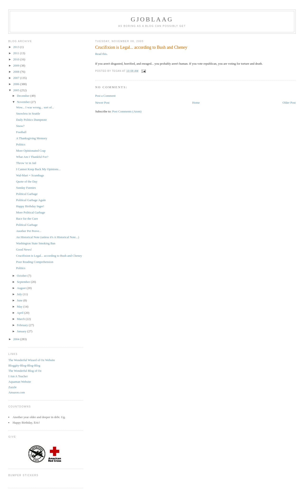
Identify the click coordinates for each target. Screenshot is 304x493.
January (22, 331)
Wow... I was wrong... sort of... (35, 107)
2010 (16, 59)
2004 (16, 339)
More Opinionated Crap (31, 150)
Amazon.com (16, 392)
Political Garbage (27, 194)
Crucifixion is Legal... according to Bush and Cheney (49, 255)
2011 (16, 53)
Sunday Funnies (26, 187)
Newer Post (102, 102)
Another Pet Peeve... (29, 231)
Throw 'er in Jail (26, 163)
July (20, 294)
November (24, 102)
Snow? (20, 126)
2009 (16, 65)
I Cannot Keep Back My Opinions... (38, 169)
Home (196, 102)
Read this (101, 54)
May (20, 306)
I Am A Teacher (18, 376)
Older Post (289, 102)
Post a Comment (105, 95)
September (24, 282)
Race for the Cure (27, 218)
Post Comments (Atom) (127, 111)
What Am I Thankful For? (32, 157)
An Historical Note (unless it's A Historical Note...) (47, 237)
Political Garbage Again (31, 200)
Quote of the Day (27, 181)
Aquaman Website (19, 381)
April (20, 312)
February (23, 325)
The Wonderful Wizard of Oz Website (31, 360)
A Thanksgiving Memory (31, 138)
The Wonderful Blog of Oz (25, 370)
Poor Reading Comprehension (34, 262)
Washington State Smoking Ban (35, 243)
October (22, 275)
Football (21, 132)
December (23, 95)
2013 (16, 47)
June (20, 300)
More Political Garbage (30, 212)
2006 (16, 84)
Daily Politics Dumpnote (31, 119)
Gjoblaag (152, 19)
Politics (20, 144)
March (21, 319)
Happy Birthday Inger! (30, 206)
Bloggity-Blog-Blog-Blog (24, 365)
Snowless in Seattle (28, 113)
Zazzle (12, 387)
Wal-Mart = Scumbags (30, 175)
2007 (16, 78)
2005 (16, 90)
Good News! (24, 249)
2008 (16, 71)
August (22, 288)
